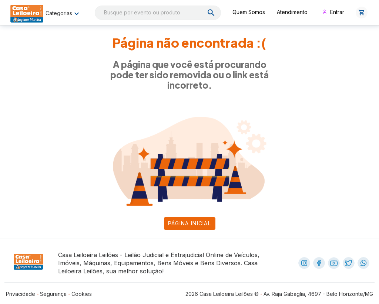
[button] (362, 12)
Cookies (81, 294)
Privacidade (20, 294)
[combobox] (158, 13)
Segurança (53, 294)
